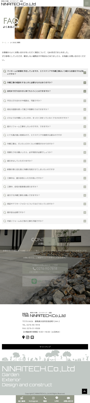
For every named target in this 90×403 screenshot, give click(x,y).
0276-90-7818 (46, 269)
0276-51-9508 (33, 328)
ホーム (4, 43)
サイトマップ (45, 347)
